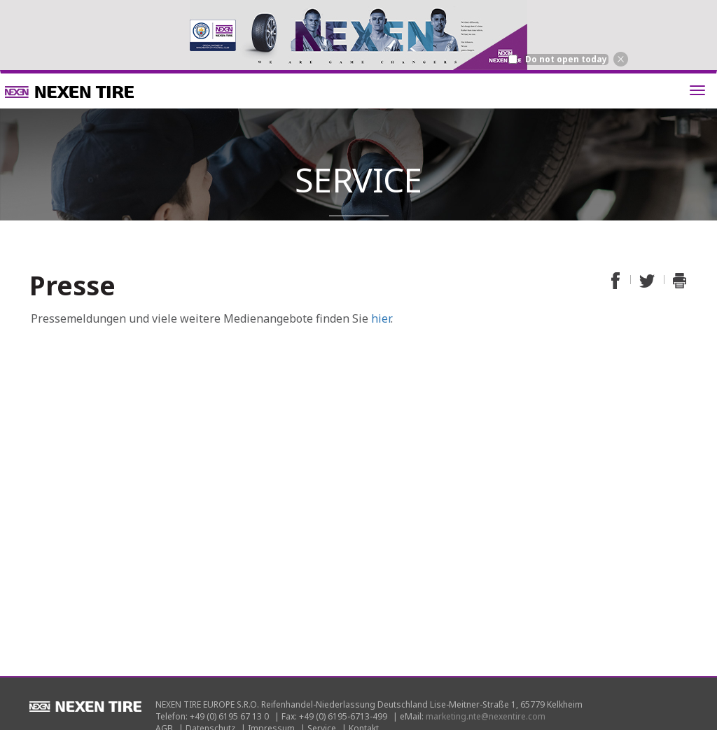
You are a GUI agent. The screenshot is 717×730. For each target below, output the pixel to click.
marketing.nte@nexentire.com (485, 716)
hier (381, 318)
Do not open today (566, 59)
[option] (358, 35)
